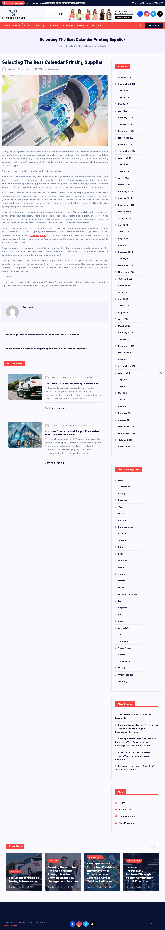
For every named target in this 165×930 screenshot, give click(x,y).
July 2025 (123, 90)
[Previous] (153, 846)
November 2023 (126, 211)
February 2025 (125, 117)
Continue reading (56, 408)
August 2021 (124, 373)
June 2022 (123, 305)
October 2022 (125, 279)
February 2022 (125, 332)
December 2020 (126, 426)
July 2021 (122, 379)
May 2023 (123, 238)
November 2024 (126, 138)
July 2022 (123, 299)
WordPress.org (126, 823)
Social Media (124, 648)
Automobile (124, 487)
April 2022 (123, 319)
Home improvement (128, 594)
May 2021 (122, 393)
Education (53, 25)
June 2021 (123, 386)
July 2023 (123, 225)
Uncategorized (125, 675)
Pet (120, 614)
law (120, 601)
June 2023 (123, 232)
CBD (120, 507)
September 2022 (126, 285)
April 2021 (123, 400)
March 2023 (124, 245)
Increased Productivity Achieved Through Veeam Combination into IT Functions (133, 756)
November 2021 (126, 353)
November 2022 (126, 272)
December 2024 (126, 131)
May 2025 (123, 104)
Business (27, 25)
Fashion (122, 534)
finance (80, 25)
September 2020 (126, 446)
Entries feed (125, 809)
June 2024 (123, 171)
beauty (121, 493)
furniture (122, 560)
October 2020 (125, 440)
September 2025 (126, 84)
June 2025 (123, 97)
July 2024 (123, 164)
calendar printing (38, 235)
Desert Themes (9, 925)
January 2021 (124, 420)
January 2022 (125, 339)
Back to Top (154, 924)
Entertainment (125, 527)
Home (7, 25)
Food (120, 554)
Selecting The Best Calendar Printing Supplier (86, 46)
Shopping (39, 25)
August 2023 (124, 218)
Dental (121, 513)
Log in (122, 803)
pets (120, 621)
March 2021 (124, 406)
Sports (121, 654)
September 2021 (126, 366)
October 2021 (125, 359)
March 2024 (124, 185)
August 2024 (124, 158)
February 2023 (125, 252)
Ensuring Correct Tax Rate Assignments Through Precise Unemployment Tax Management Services (136, 728)
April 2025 (123, 111)
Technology (67, 25)
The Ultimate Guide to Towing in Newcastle (24, 879)
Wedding (122, 681)
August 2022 (124, 292)
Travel (121, 668)
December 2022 (126, 265)
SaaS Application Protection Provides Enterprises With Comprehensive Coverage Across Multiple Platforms (135, 742)
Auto (120, 480)
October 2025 (125, 77)
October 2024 (125, 144)
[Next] (157, 846)
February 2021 (125, 413)
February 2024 (125, 191)
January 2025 (125, 124)
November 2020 (126, 433)
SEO (120, 634)
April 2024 (123, 178)
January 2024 (125, 198)
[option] (24, 872)
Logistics (122, 607)
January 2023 (125, 258)
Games (121, 567)
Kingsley (8, 69)
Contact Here (94, 25)
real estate (123, 628)
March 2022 (124, 326)
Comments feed (128, 816)
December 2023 (126, 205)
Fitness (122, 547)
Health (16, 25)
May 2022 (123, 312)
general (122, 574)
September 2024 (126, 151)
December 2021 (126, 346)
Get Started (154, 25)
